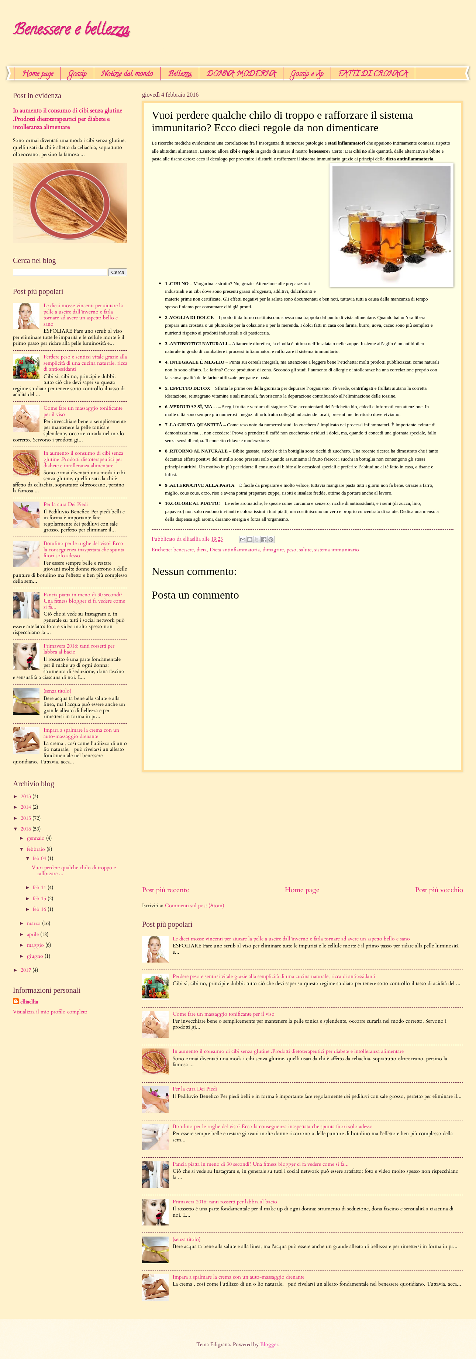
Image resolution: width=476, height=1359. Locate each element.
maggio (36, 945)
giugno (36, 956)
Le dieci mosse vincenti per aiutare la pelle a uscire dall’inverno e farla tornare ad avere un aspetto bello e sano (291, 938)
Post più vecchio (439, 890)
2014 (26, 807)
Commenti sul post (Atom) (194, 905)
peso (291, 549)
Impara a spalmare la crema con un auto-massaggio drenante (238, 1276)
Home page (37, 74)
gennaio (36, 838)
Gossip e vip (307, 74)
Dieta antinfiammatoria (235, 549)
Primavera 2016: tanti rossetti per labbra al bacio (225, 1201)
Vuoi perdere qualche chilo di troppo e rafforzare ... (74, 870)
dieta (202, 549)
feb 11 (40, 887)
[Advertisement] (214, 222)
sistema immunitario (336, 549)
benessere (183, 549)
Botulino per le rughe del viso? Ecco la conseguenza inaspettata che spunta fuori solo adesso (273, 1126)
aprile (33, 934)
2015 (26, 818)
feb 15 (40, 898)
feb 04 (40, 858)
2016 (26, 828)
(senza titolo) (186, 1239)
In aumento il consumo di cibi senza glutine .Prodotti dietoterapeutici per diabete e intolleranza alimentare (288, 1051)
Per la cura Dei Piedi (195, 1088)
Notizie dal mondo (127, 74)
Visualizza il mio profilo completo (50, 1011)
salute (305, 549)
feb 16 (40, 909)
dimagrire (273, 549)
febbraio (36, 849)
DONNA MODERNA (241, 74)
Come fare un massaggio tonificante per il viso (224, 1013)
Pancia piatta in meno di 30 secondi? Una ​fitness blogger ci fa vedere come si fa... (261, 1164)
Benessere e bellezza (71, 31)
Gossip (77, 74)
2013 (26, 796)
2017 (26, 970)
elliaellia (29, 1001)
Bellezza (180, 74)
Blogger (269, 1344)
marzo (34, 923)
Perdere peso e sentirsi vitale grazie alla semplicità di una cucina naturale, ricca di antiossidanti (274, 976)
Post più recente (165, 890)
